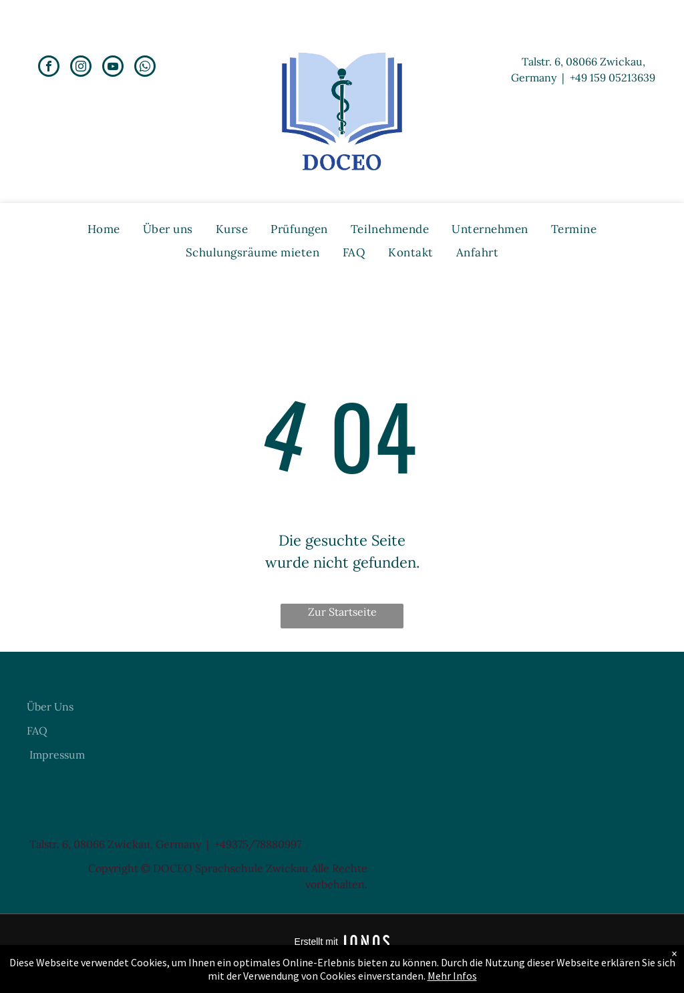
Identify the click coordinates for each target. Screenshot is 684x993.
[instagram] (81, 67)
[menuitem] (104, 229)
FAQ (37, 730)
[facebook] (48, 67)
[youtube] (113, 67)
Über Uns (50, 706)
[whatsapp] (145, 67)
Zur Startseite (342, 611)
